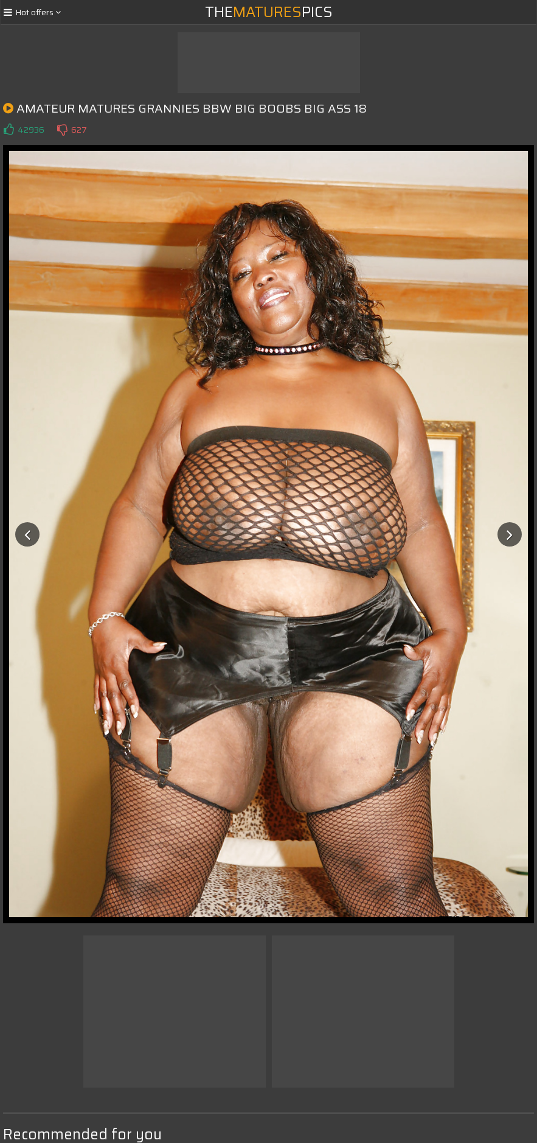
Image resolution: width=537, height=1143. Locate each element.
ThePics (269, 12)
